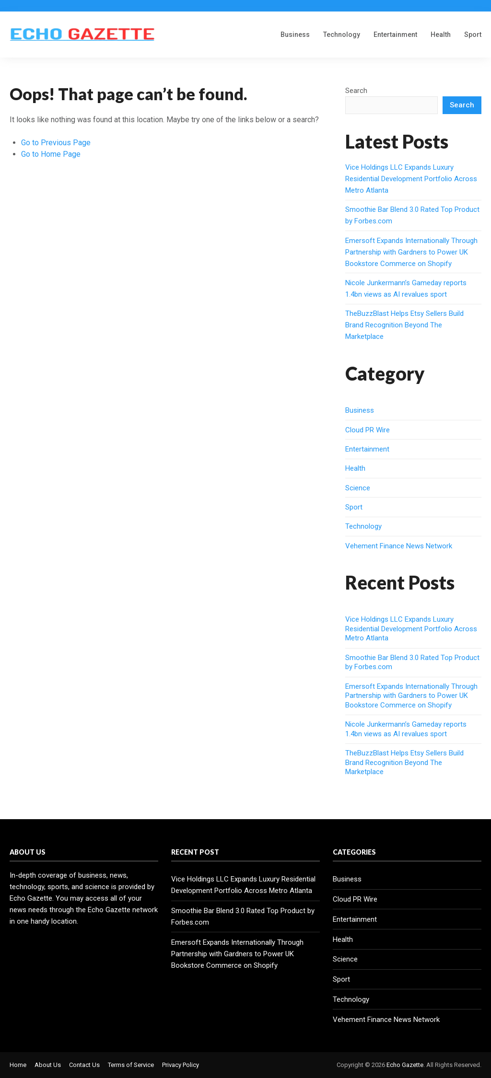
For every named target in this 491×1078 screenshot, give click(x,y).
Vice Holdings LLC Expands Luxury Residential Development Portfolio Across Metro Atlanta (411, 179)
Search (356, 90)
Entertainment (395, 34)
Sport (472, 34)
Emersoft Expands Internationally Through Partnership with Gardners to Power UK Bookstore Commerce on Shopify (411, 252)
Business (295, 34)
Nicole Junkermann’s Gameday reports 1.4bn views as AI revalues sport (406, 729)
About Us (48, 1064)
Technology (341, 34)
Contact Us (84, 1064)
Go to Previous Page (56, 142)
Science (357, 488)
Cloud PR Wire (367, 430)
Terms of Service (131, 1064)
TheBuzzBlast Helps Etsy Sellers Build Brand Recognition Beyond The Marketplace (404, 325)
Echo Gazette (404, 1064)
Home (18, 1064)
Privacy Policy (180, 1064)
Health (441, 34)
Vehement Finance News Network (398, 546)
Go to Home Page (51, 154)
